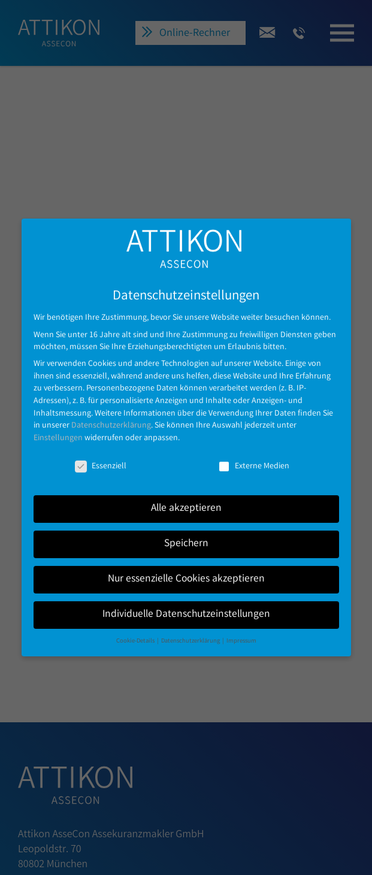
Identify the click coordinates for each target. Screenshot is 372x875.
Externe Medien (253, 456)
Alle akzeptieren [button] (186, 498)
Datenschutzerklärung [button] (191, 630)
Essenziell (100, 456)
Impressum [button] (241, 630)
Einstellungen (58, 428)
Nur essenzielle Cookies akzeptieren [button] (186, 568)
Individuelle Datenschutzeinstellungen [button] (186, 604)
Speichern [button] (186, 533)
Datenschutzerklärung (111, 415)
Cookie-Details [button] (136, 630)
